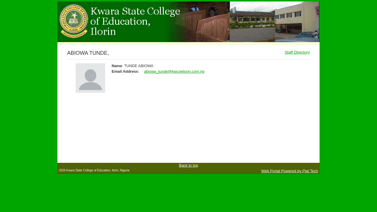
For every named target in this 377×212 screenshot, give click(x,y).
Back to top (188, 165)
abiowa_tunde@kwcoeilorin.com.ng (174, 71)
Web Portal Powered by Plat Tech (289, 171)
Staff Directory (297, 52)
